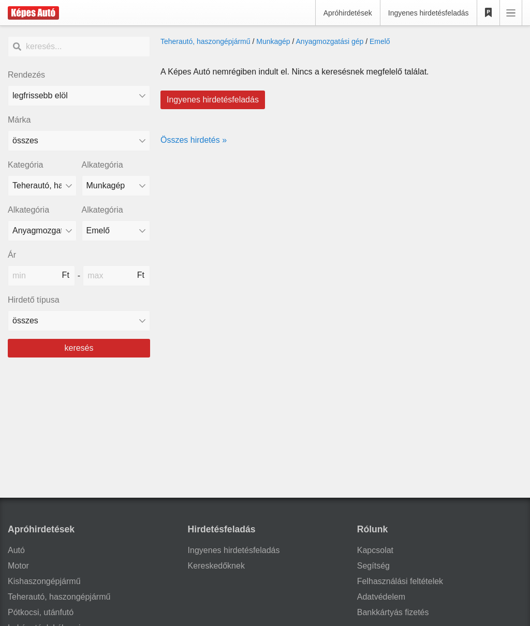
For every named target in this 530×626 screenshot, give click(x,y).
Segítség (373, 565)
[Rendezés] (79, 95)
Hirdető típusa (34, 299)
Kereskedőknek (216, 565)
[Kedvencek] (488, 13)
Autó (16, 550)
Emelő (380, 41)
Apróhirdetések (347, 13)
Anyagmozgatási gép (330, 41)
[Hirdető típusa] (79, 320)
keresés (78, 348)
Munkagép (273, 41)
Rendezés (26, 74)
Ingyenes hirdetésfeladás (428, 13)
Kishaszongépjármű (44, 581)
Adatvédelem (381, 596)
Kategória (25, 164)
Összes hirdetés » (193, 140)
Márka (19, 119)
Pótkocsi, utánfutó (40, 612)
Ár (12, 254)
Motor (18, 565)
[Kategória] (42, 185)
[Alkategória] (116, 185)
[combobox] (79, 140)
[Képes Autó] (33, 13)
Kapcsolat (375, 550)
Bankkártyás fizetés (393, 612)
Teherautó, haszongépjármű (205, 41)
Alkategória (102, 164)
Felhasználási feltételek (400, 581)
